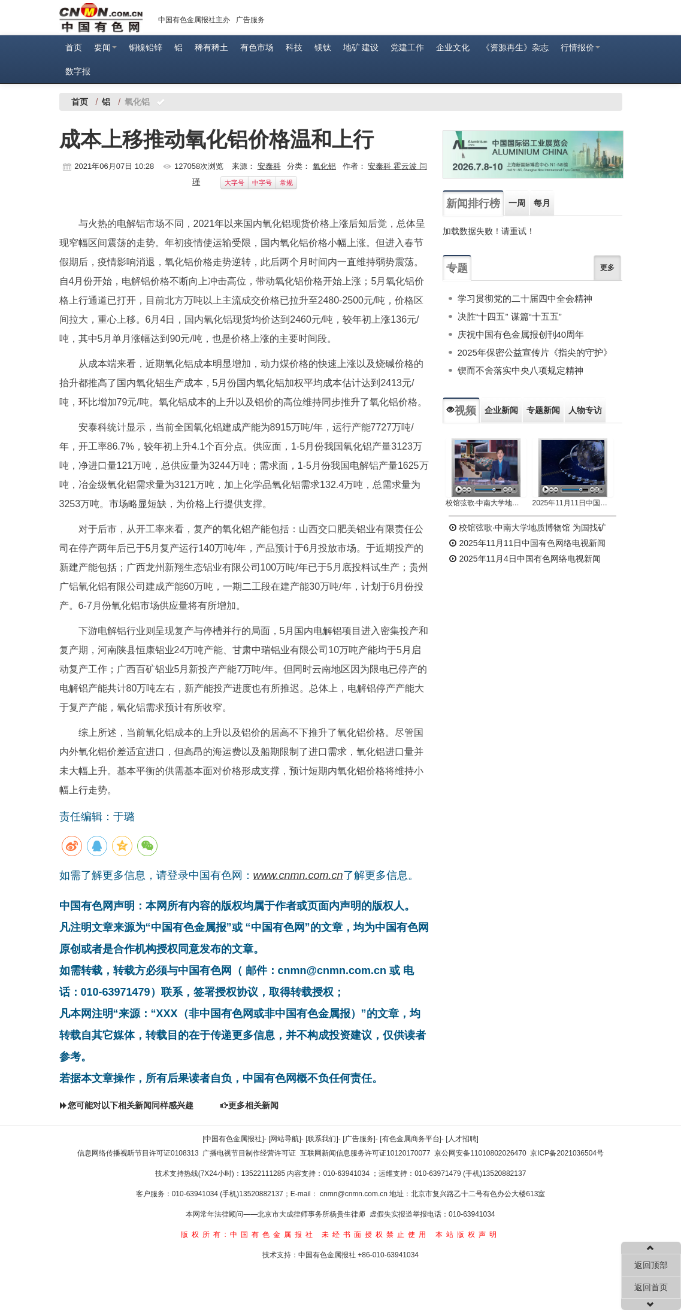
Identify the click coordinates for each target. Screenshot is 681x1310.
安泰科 (269, 166)
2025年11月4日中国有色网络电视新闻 (525, 558)
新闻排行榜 (473, 204)
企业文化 (453, 47)
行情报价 (580, 47)
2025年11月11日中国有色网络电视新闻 (572, 503)
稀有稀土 (211, 47)
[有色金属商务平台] (410, 1139)
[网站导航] (284, 1139)
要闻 (105, 47)
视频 (461, 411)
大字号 (234, 182)
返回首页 (651, 1287)
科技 (294, 47)
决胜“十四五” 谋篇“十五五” (510, 316)
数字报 (77, 71)
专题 (457, 268)
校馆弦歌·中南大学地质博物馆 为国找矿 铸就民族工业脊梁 (486, 503)
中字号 (262, 182)
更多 (607, 267)
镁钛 (322, 47)
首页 (73, 47)
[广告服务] (359, 1139)
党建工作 (407, 47)
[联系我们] (321, 1139)
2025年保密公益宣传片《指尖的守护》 (535, 352)
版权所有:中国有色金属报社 (248, 1234)
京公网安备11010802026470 (480, 1153)
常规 (286, 182)
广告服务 (250, 20)
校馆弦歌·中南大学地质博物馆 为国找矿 (528, 527)
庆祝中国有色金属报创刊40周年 (521, 334)
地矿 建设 (361, 47)
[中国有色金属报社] (233, 1139)
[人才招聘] (462, 1139)
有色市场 (257, 47)
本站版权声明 (467, 1234)
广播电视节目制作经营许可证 (249, 1153)
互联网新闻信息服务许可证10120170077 (365, 1153)
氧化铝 (324, 166)
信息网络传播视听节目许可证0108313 (138, 1153)
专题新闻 (543, 410)
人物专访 (585, 410)
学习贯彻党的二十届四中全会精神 (525, 298)
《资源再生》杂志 (515, 47)
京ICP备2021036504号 (567, 1153)
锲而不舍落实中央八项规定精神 (520, 370)
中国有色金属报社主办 (194, 20)
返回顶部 (651, 1265)
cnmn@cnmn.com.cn (354, 1194)
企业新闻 (501, 410)
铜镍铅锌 (145, 47)
